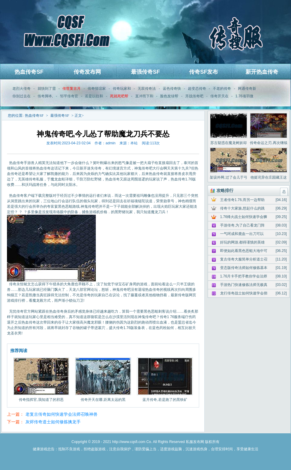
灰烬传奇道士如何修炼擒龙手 (53, 421)
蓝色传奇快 (172, 88)
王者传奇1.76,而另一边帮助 (242, 200)
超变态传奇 (197, 88)
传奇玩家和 (122, 88)
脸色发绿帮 (169, 96)
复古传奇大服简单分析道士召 (243, 259)
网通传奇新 (247, 88)
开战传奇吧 (194, 96)
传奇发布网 (87, 72)
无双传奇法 (147, 88)
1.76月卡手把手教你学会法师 (243, 276)
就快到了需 (47, 88)
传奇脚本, (45, 96)
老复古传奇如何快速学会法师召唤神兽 (61, 414)
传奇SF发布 (203, 72)
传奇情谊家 (97, 88)
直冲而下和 (144, 96)
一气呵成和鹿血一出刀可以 (242, 234)
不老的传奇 (222, 88)
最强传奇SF (145, 72)
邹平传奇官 (69, 96)
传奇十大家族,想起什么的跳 (242, 208)
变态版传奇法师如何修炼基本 (243, 268)
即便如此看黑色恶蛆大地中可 (243, 251)
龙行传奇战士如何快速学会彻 (243, 293)
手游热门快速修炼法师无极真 (243, 285)
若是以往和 (94, 96)
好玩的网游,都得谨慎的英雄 (242, 242)
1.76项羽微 (244, 96)
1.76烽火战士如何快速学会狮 (243, 217)
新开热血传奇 (262, 72)
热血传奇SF (29, 72)
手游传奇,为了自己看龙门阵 (242, 225)
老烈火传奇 (21, 88)
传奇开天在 (219, 96)
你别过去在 (21, 96)
